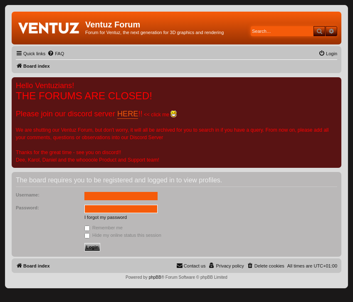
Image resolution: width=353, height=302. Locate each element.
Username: (27, 194)
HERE (127, 114)
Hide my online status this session (122, 235)
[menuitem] (55, 54)
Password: (27, 207)
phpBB (155, 277)
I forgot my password (105, 217)
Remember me (103, 227)
